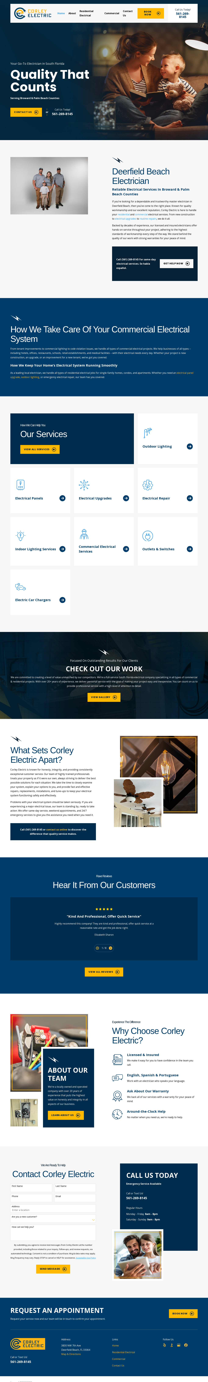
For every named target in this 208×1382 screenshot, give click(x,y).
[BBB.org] (171, 1345)
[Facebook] (186, 1345)
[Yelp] (164, 1345)
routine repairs (148, 218)
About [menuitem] (72, 13)
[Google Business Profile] (178, 1345)
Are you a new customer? (24, 1217)
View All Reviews (104, 972)
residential (124, 214)
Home (115, 1345)
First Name (17, 1186)
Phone (15, 1196)
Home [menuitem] (61, 13)
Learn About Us (65, 1115)
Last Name (61, 1186)
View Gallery (104, 697)
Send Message (53, 1269)
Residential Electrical (123, 1352)
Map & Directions (71, 1354)
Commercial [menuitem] (111, 13)
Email (58, 1196)
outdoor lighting (30, 377)
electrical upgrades (126, 218)
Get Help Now (176, 264)
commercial (141, 214)
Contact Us (26, 112)
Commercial (118, 1359)
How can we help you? (23, 1227)
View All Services (40, 449)
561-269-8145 (182, 15)
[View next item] (110, 948)
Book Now (152, 13)
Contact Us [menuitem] (128, 13)
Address (16, 1206)
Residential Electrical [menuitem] (86, 13)
